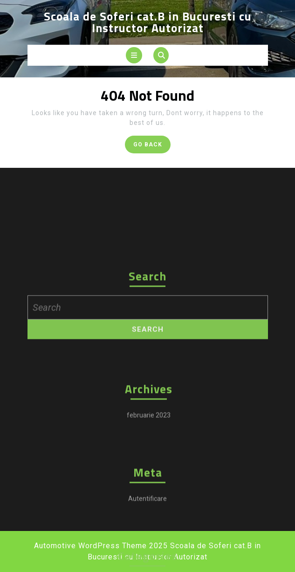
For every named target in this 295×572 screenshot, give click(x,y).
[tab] (134, 55)
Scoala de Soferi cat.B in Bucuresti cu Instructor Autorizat (148, 22)
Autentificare (147, 563)
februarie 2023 (149, 479)
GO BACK (152, 146)
